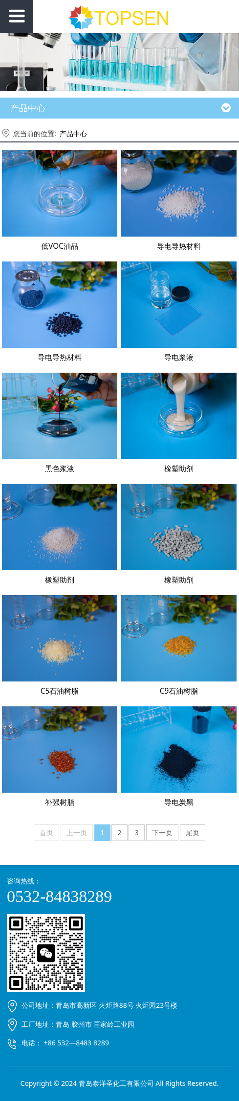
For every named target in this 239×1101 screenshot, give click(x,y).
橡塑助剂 (179, 468)
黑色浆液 (59, 468)
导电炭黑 (179, 802)
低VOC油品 (59, 246)
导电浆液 (179, 357)
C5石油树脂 (60, 691)
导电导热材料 (179, 246)
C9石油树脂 (179, 691)
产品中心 (73, 133)
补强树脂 (59, 802)
